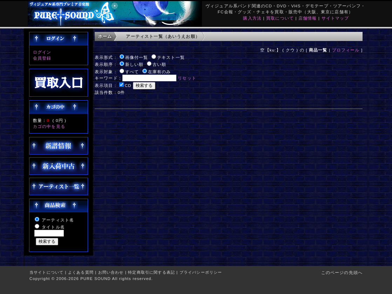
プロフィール (346, 50)
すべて (132, 71)
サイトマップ (335, 18)
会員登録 (42, 58)
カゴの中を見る (49, 126)
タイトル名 (53, 227)
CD (128, 85)
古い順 (159, 64)
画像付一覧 (136, 57)
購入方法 (252, 18)
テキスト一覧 (171, 57)
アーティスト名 (58, 220)
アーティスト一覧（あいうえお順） (163, 36)
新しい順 (134, 64)
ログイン (42, 52)
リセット (187, 78)
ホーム (105, 36)
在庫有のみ (159, 71)
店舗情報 (307, 18)
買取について (280, 18)
